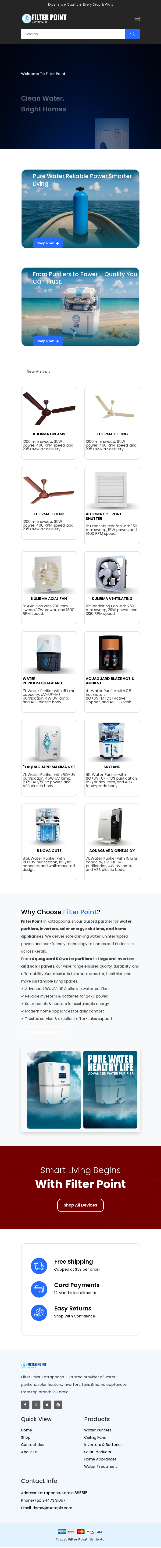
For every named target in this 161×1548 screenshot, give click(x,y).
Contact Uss (32, 1446)
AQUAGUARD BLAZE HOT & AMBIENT (110, 681)
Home (26, 1431)
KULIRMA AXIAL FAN (49, 598)
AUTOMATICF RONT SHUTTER (104, 516)
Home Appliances (100, 1460)
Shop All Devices (80, 1206)
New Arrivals (38, 371)
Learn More (46, 1033)
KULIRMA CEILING (112, 434)
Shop (25, 1439)
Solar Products (97, 1453)
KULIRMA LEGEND (48, 514)
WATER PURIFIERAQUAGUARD (42, 681)
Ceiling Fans (95, 1439)
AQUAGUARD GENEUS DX (112, 850)
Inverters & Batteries (103, 1446)
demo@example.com (52, 1509)
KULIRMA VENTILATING (112, 598)
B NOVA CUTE (49, 850)
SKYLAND (112, 767)
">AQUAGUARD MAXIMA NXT (49, 767)
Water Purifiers (97, 1431)
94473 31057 (53, 1501)
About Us (29, 1453)
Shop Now (48, 240)
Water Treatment (100, 1468)
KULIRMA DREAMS (49, 434)
